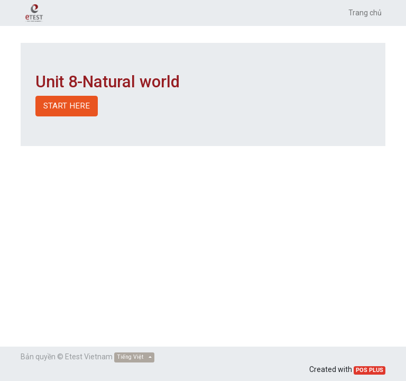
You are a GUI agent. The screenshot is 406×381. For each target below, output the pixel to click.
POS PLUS (369, 370)
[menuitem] (365, 13)
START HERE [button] (66, 106)
